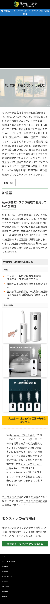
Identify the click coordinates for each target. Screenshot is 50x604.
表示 (11, 182)
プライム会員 (18, 456)
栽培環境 (5, 566)
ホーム (4, 556)
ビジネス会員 (35, 451)
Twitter (4, 596)
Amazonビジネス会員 (23, 435)
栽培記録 (5, 571)
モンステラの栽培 (11, 497)
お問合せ (5, 581)
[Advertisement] (25, 42)
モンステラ (8, 112)
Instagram (5, 586)
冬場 (4, 125)
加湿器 (34, 497)
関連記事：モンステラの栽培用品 (25, 543)
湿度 (9, 116)
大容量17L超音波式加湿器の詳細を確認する (25, 420)
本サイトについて (8, 576)
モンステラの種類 (8, 561)
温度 (45, 243)
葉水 (40, 129)
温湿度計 (23, 239)
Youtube (5, 591)
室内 (6, 227)
